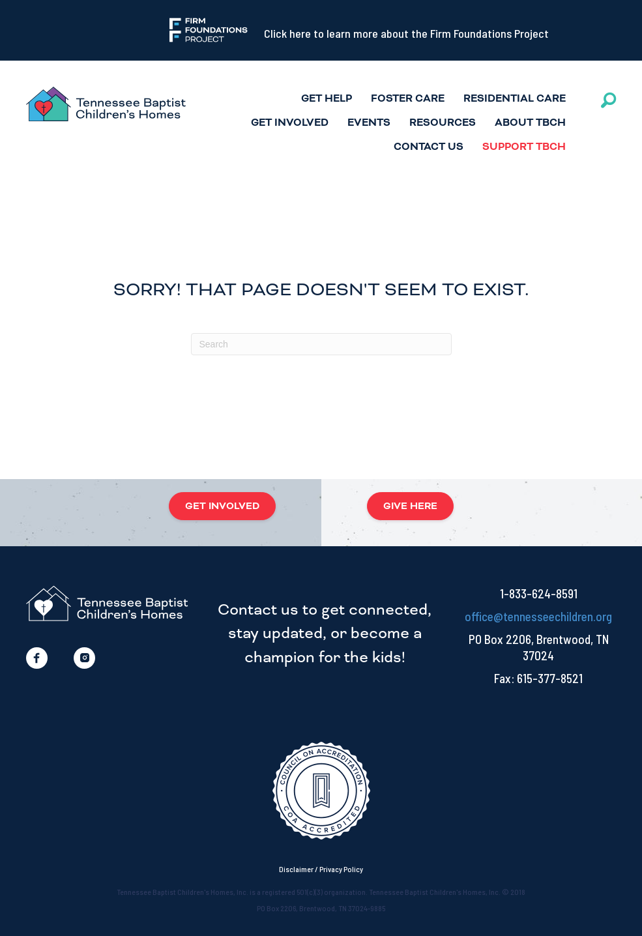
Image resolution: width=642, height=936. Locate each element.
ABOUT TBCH (530, 123)
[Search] (321, 344)
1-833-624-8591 (538, 593)
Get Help (326, 99)
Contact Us (428, 147)
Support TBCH (524, 147)
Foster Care (408, 99)
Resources (442, 123)
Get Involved (289, 123)
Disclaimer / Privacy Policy (321, 868)
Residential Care (514, 99)
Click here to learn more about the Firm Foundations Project (406, 33)
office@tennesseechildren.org (538, 616)
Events (368, 123)
